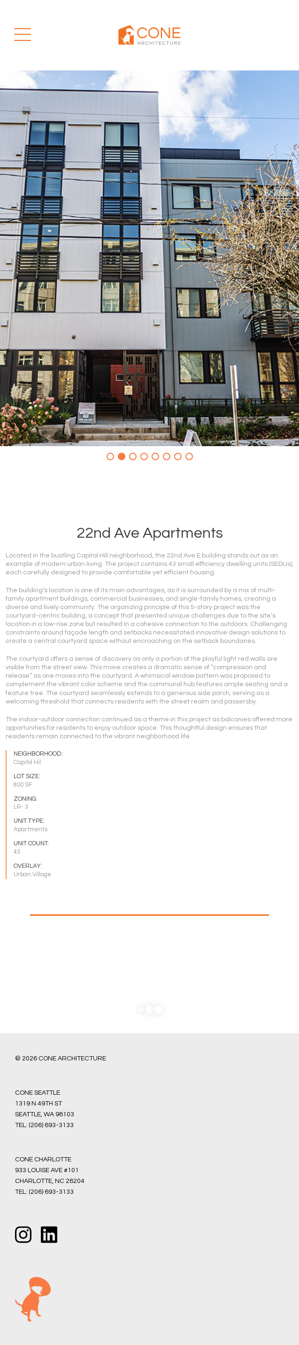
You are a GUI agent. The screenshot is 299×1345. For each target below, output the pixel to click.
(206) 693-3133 (51, 1125)
